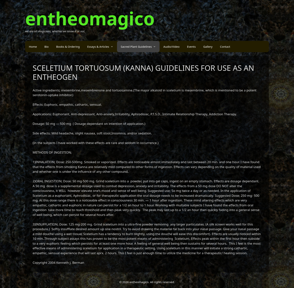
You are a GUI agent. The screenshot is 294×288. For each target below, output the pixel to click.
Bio (46, 46)
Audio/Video (171, 46)
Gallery (207, 46)
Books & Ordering (68, 46)
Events (191, 46)
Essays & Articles (102, 46)
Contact (225, 46)
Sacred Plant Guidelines (140, 46)
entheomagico (90, 18)
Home (33, 46)
